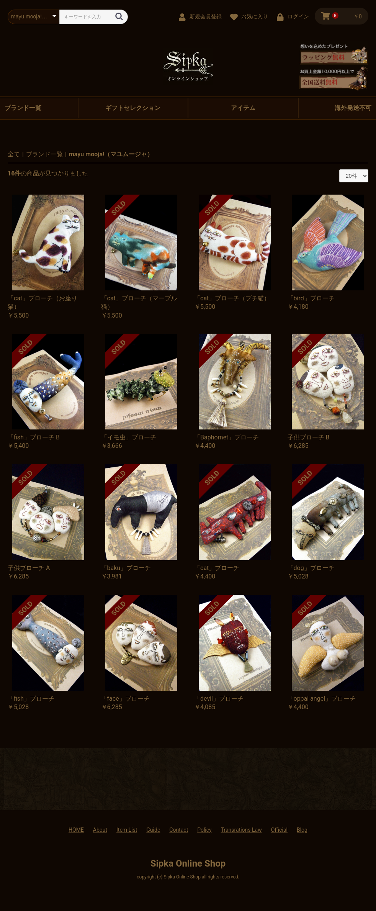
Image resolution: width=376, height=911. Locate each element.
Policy (204, 830)
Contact (178, 830)
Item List (126, 830)
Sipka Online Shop (188, 863)
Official (279, 830)
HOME (76, 830)
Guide (153, 830)
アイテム (243, 107)
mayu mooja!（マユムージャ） (111, 154)
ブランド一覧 (44, 154)
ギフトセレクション (132, 107)
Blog (302, 830)
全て (14, 154)
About (100, 830)
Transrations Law (241, 830)
